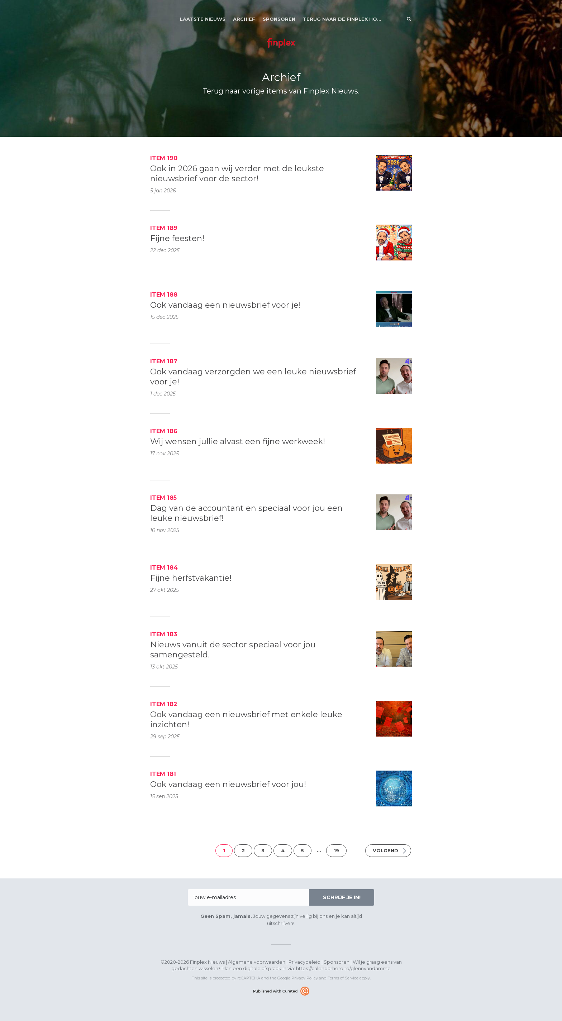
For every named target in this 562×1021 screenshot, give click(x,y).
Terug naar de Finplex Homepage (342, 19)
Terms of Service (343, 978)
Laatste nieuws (202, 19)
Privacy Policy (304, 978)
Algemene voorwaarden (256, 962)
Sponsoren (279, 19)
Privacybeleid (304, 962)
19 (336, 850)
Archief (244, 19)
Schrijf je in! (342, 897)
